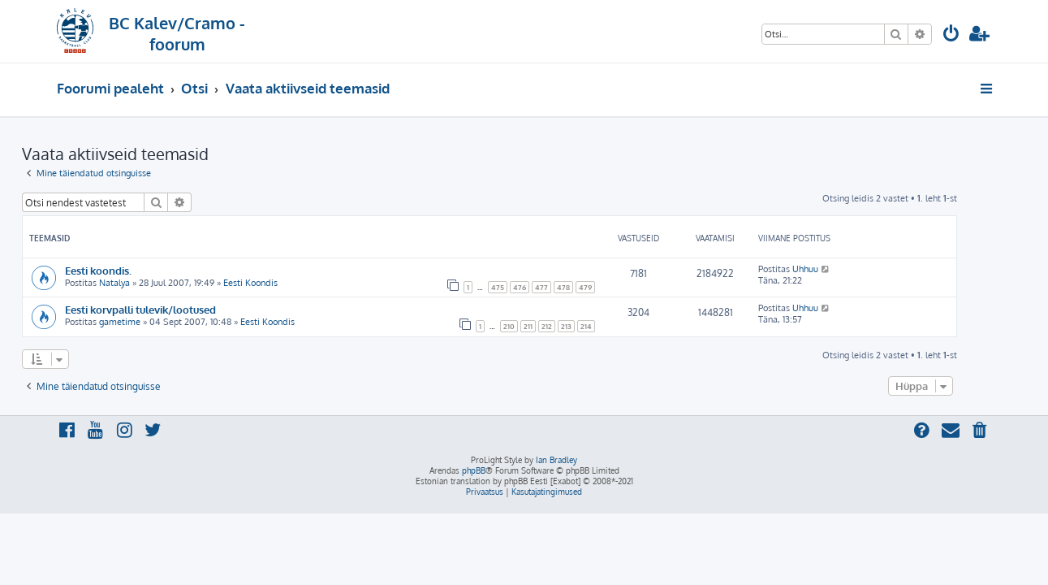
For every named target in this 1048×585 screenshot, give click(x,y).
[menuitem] (951, 35)
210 (544, 326)
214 (621, 326)
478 (598, 287)
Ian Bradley (556, 460)
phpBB (473, 470)
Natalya (149, 282)
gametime (154, 321)
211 (563, 326)
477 (576, 287)
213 (601, 326)
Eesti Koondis (285, 282)
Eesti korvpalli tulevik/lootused (175, 309)
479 (620, 287)
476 (554, 287)
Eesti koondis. (133, 270)
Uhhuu (840, 269)
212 (581, 326)
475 (532, 287)
